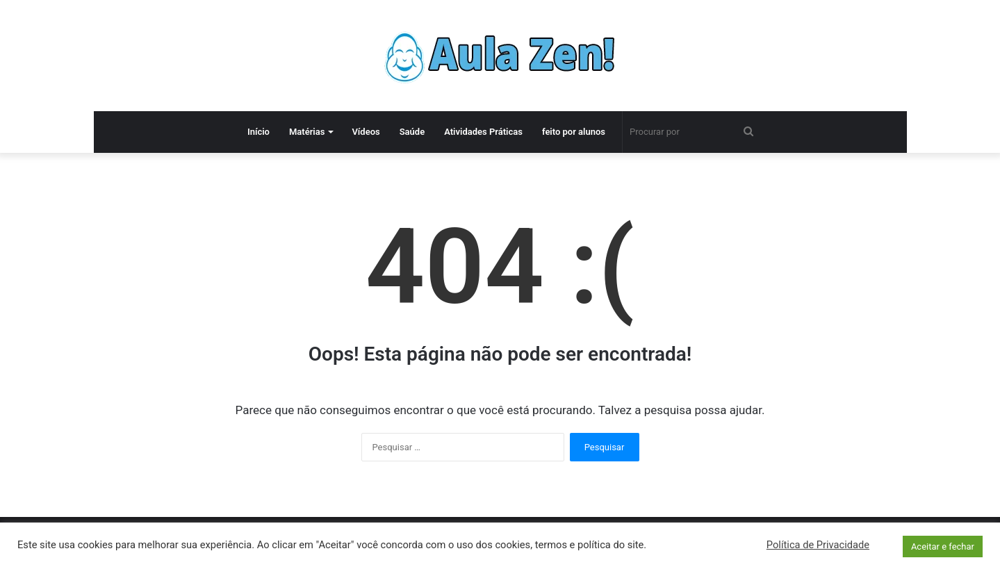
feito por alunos (573, 131)
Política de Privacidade (818, 545)
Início (258, 131)
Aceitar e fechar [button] (942, 546)
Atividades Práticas (483, 131)
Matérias (307, 131)
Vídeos (365, 131)
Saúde (412, 131)
